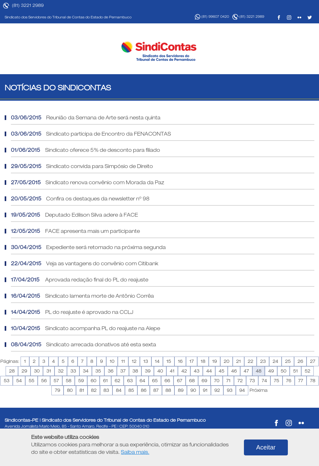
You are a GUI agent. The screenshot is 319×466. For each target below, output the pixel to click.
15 (168, 361)
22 (250, 361)
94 (242, 390)
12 (134, 361)
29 (24, 370)
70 (216, 380)
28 (12, 370)
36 (110, 370)
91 (205, 390)
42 (184, 370)
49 (271, 370)
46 (234, 370)
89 (180, 390)
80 (70, 390)
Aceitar (265, 447)
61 (105, 380)
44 (209, 370)
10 (112, 361)
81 (81, 390)
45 (221, 370)
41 (172, 370)
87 (156, 390)
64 (142, 380)
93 (229, 390)
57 (56, 380)
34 (85, 370)
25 (288, 361)
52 (307, 370)
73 (252, 380)
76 (288, 380)
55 (31, 380)
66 (167, 380)
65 (155, 380)
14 (157, 361)
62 (117, 380)
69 (204, 380)
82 (94, 390)
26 (300, 361)
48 (258, 370)
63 (130, 380)
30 (37, 370)
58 (68, 380)
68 (192, 380)
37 (123, 370)
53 (6, 380)
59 (81, 380)
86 (143, 390)
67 (179, 380)
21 (238, 361)
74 (264, 380)
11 (123, 361)
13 (145, 361)
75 (276, 380)
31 (48, 370)
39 (147, 370)
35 (98, 370)
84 (118, 390)
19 (214, 361)
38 (135, 370)
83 (106, 390)
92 (217, 390)
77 (300, 380)
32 (61, 370)
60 (93, 380)
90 (193, 390)
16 (180, 361)
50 (283, 370)
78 (312, 380)
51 (295, 370)
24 (275, 361)
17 (191, 361)
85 (131, 390)
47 (246, 370)
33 (73, 370)
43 (196, 370)
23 (263, 361)
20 (226, 361)
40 (160, 370)
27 (312, 361)
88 (168, 390)
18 (203, 361)
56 (44, 380)
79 (57, 390)
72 (240, 380)
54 (19, 380)
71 (228, 380)
